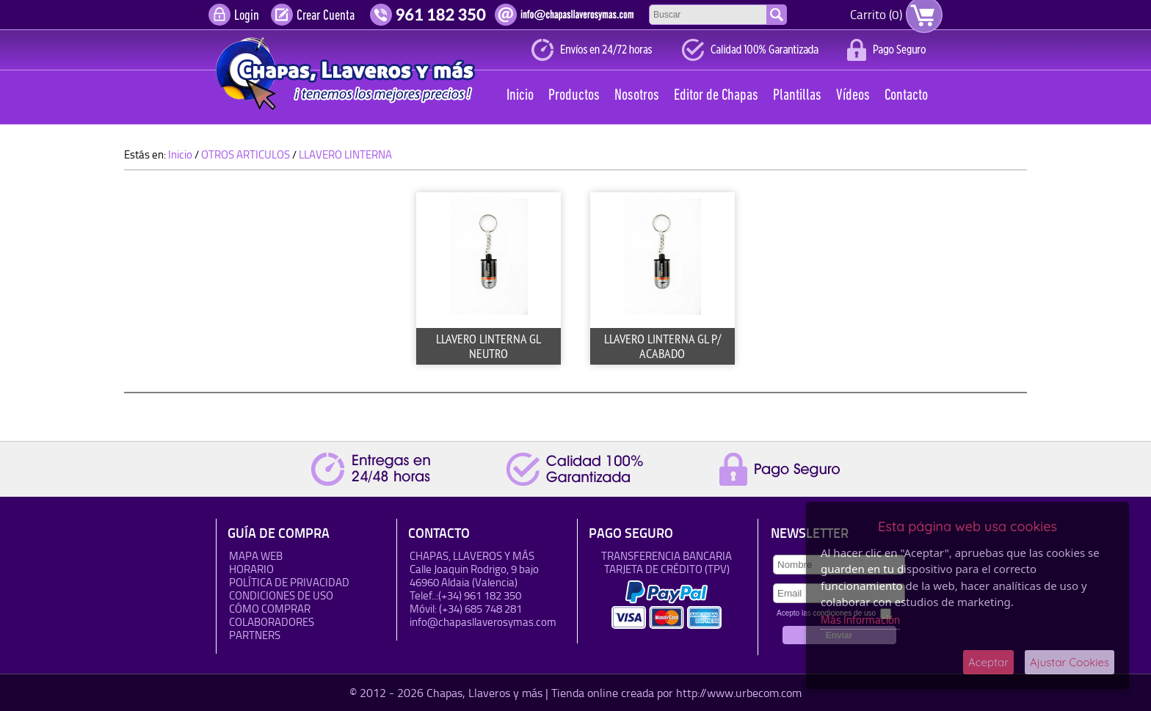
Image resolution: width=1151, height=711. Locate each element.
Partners (254, 635)
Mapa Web (256, 556)
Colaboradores (271, 622)
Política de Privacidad (289, 582)
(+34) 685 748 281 (480, 608)
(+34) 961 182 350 (479, 595)
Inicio (520, 95)
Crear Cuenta (326, 16)
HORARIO (251, 569)
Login (246, 16)
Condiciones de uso (281, 595)
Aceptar (988, 662)
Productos (574, 95)
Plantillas (797, 95)
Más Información (860, 619)
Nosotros (636, 95)
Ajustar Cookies (1069, 662)
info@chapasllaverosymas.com (483, 622)
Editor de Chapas (716, 95)
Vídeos (853, 95)
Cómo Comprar (270, 608)
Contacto (906, 95)
